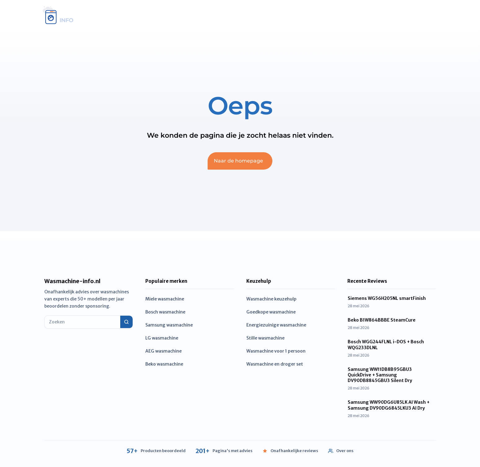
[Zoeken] (126, 322)
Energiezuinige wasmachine (276, 325)
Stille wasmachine (265, 338)
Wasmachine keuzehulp (271, 299)
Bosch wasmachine (165, 312)
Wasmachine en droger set (274, 364)
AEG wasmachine (163, 351)
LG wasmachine (161, 338)
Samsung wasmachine (169, 325)
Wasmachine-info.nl (72, 281)
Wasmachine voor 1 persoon (276, 351)
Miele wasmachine (164, 299)
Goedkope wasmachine (271, 312)
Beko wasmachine (164, 364)
